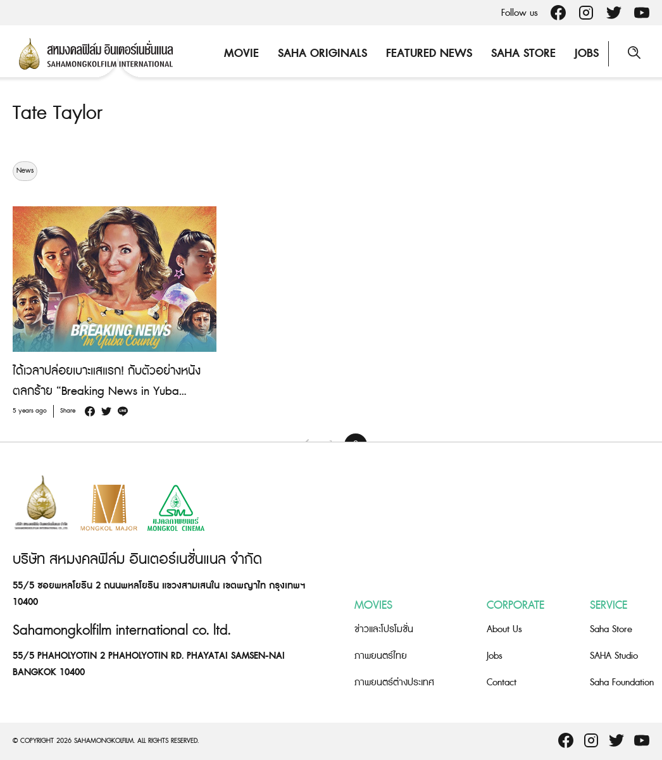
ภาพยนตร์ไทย (380, 656)
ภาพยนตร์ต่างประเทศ (394, 682)
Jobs (587, 53)
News (25, 171)
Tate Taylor (58, 113)
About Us (504, 629)
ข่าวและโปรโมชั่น (383, 629)
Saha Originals (322, 53)
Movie (241, 53)
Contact (501, 682)
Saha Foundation (622, 682)
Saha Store (523, 53)
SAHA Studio (614, 656)
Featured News (429, 53)
